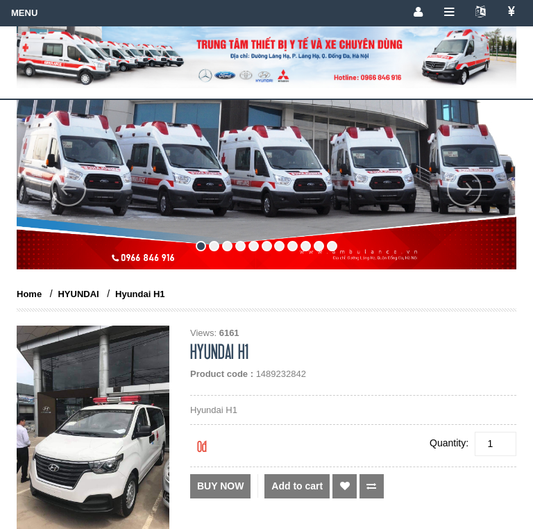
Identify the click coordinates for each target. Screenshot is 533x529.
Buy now (220, 486)
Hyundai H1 (140, 294)
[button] (68, 220)
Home (29, 294)
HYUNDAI (78, 294)
